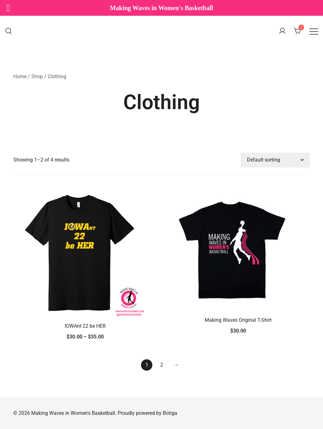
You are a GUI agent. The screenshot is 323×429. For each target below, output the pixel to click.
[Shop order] (275, 160)
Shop (37, 76)
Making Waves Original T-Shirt (238, 320)
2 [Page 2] (161, 365)
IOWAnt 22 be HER (85, 326)
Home (19, 76)
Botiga (170, 413)
